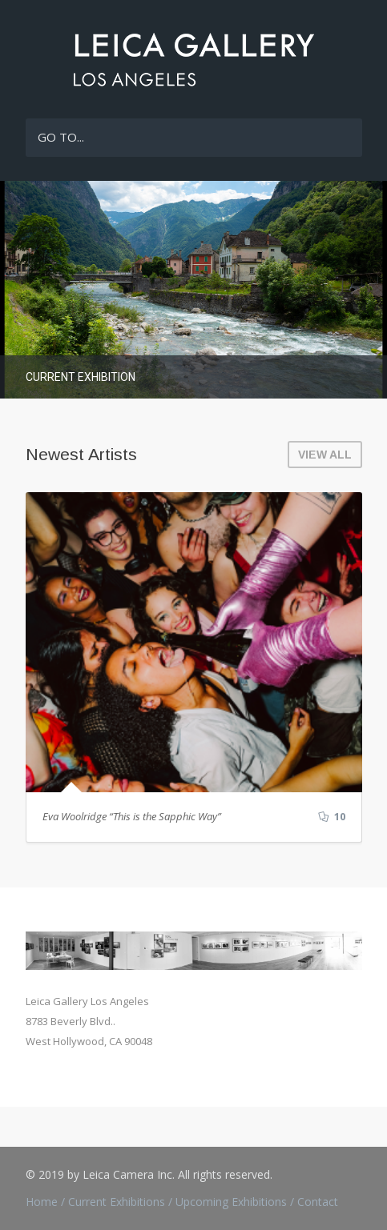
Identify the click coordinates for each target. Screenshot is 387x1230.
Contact (317, 1201)
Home (42, 1201)
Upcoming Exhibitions (231, 1201)
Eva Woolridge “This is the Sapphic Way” (131, 816)
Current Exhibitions (116, 1201)
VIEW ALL (325, 454)
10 (331, 817)
